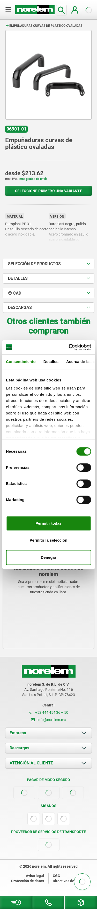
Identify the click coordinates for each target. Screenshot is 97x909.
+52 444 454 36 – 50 (48, 712)
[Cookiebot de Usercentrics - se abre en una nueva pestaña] (69, 347)
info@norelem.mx (48, 720)
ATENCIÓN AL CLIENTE (31, 763)
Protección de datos (27, 881)
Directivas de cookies (70, 881)
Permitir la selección (49, 540)
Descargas (19, 747)
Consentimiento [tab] (21, 361)
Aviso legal (35, 876)
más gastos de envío (33, 179)
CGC (56, 876)
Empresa (18, 732)
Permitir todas (48, 523)
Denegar (48, 557)
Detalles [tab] (50, 361)
